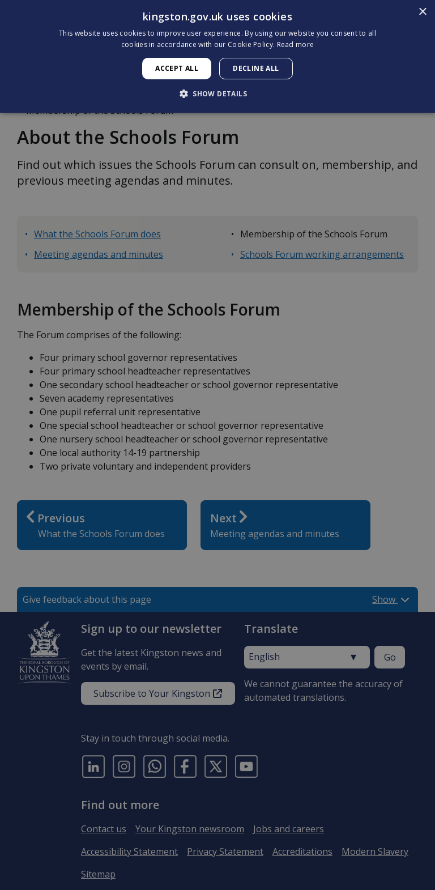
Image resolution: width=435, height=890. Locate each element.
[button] (217, 93)
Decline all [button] (256, 68)
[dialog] (217, 56)
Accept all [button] (176, 68)
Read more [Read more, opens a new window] (295, 44)
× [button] (422, 12)
